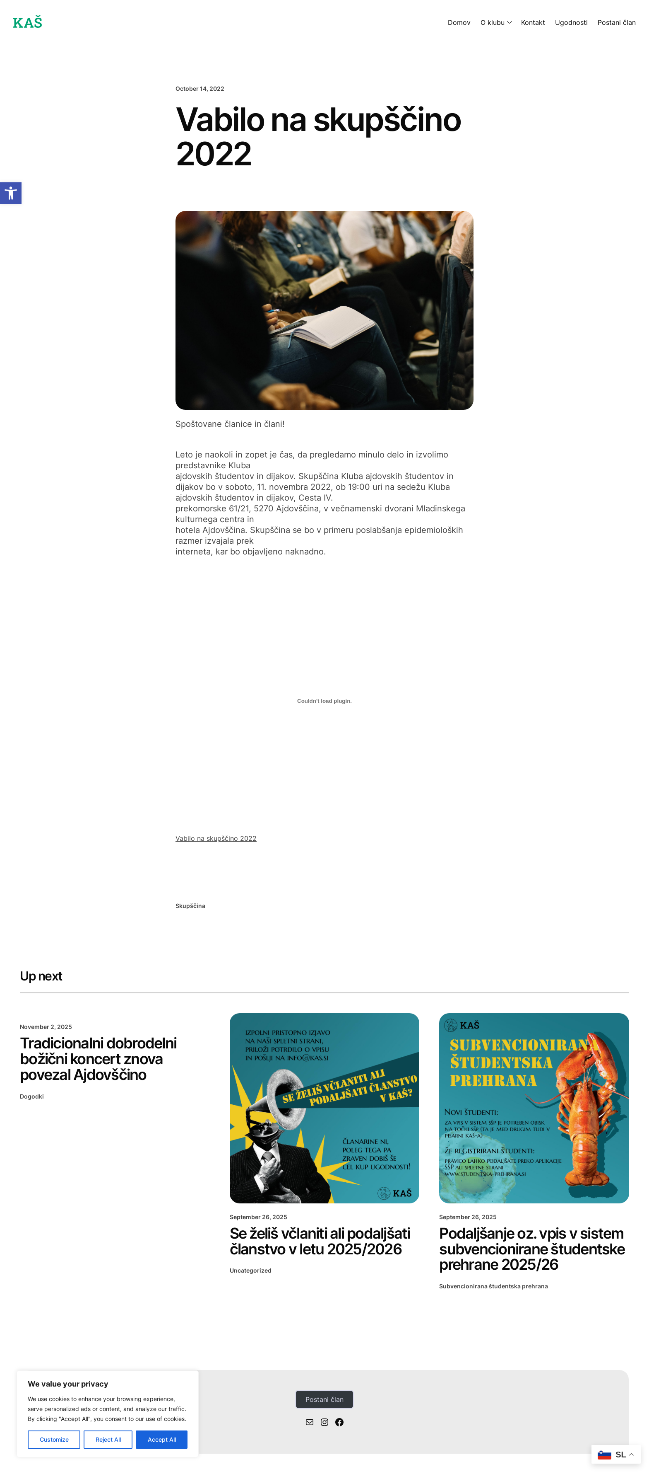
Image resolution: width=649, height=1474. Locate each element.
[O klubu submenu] (508, 22)
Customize (54, 1439)
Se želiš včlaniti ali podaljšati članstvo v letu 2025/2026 (320, 1241)
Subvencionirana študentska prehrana (493, 1286)
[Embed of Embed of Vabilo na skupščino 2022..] (324, 701)
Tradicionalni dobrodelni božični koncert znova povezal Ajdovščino (98, 1059)
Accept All (162, 1439)
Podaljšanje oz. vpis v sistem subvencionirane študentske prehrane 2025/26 (532, 1249)
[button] (11, 193)
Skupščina (190, 905)
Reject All (108, 1439)
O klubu (493, 22)
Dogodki (32, 1096)
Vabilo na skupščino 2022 (216, 838)
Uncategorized (251, 1270)
